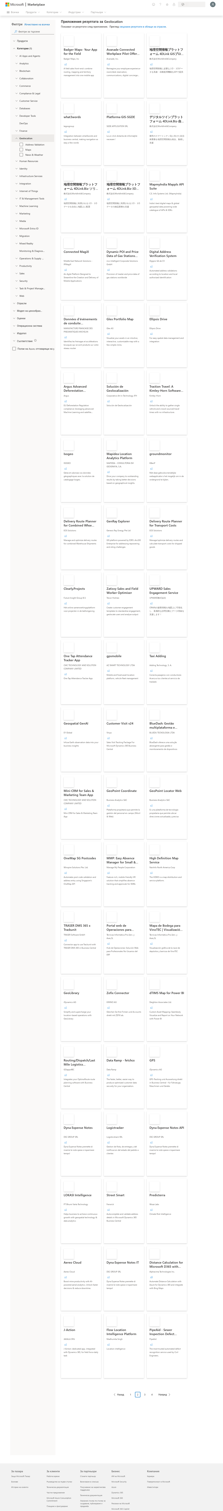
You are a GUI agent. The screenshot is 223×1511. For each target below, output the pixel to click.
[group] (65, 64)
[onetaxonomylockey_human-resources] (16, 161)
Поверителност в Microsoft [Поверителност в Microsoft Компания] (158, 1481)
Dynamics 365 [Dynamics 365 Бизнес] (117, 1492)
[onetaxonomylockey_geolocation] (16, 138)
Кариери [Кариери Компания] (150, 1476)
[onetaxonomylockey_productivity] (16, 265)
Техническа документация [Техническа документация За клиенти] (58, 1487)
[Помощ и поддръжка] (160, 4)
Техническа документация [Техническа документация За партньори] (91, 1495)
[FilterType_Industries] (14, 303)
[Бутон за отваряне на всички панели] (12, 12)
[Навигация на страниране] (142, 1397)
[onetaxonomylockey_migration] (16, 235)
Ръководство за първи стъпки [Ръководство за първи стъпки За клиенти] (59, 1481)
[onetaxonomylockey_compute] (16, 176)
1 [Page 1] (130, 1394)
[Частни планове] (174, 4)
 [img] (35, 340)
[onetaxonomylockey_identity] (16, 168)
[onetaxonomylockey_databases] (16, 108)
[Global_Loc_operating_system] (14, 325)
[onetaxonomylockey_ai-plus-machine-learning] (16, 205)
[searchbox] (36, 31)
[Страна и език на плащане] (191, 4)
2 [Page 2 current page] (137, 1394)
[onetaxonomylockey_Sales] (16, 273)
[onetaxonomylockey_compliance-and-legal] (16, 93)
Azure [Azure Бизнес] (114, 1487)
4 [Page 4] (152, 1394)
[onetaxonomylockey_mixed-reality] (16, 243)
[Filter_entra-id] (16, 228)
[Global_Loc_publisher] (14, 333)
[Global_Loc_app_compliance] (14, 340)
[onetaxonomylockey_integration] (16, 183)
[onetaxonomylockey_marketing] (16, 213)
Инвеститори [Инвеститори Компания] (152, 1487)
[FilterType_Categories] (14, 48)
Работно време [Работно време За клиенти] (53, 1476)
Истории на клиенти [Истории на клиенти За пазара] (19, 1487)
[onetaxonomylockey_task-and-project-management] (16, 288)
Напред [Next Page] (162, 1394)
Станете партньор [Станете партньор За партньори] (88, 1476)
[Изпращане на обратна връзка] (153, 4)
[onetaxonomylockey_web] (16, 295)
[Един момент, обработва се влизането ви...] (213, 4)
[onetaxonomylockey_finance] (16, 130)
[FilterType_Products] (14, 40)
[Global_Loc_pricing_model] (14, 310)
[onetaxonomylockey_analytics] (16, 63)
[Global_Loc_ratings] (14, 318)
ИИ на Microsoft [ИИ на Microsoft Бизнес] (118, 1476)
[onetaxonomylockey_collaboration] (16, 78)
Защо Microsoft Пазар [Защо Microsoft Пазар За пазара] (20, 1476)
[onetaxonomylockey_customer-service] (16, 100)
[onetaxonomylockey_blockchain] (16, 70)
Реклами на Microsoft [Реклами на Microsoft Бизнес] (121, 1503)
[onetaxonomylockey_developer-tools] (16, 115)
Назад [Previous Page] (120, 1394)
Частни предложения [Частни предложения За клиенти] (56, 1492)
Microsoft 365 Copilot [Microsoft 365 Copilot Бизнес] (120, 1509)
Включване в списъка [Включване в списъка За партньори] (89, 1481)
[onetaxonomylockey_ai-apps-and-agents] (16, 55)
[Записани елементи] (167, 4)
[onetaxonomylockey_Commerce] (16, 85)
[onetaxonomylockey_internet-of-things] (16, 190)
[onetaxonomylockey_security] (16, 280)
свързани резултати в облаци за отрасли (143, 26)
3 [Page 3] (145, 1394)
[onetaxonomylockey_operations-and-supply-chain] (16, 258)
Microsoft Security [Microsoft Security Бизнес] (119, 1481)
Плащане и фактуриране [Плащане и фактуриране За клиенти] (57, 1506)
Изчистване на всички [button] (37, 24)
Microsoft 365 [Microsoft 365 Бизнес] (117, 1498)
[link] (81, 65)
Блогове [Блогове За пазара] (14, 1481)
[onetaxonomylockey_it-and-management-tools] (16, 198)
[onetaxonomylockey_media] (16, 220)
